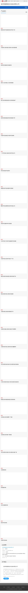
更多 (26, 12)
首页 (4, 587)
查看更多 (6, 578)
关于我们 (18, 587)
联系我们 (23, 587)
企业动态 (13, 587)
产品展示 (8, 587)
